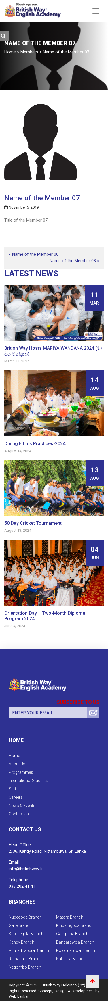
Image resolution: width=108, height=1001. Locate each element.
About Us (17, 764)
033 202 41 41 (22, 886)
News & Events (22, 805)
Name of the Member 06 (35, 254)
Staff (13, 789)
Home (14, 755)
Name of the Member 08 (73, 260)
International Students (28, 780)
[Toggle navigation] (96, 10)
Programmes (21, 772)
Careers (16, 797)
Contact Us (19, 814)
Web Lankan (19, 996)
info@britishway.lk (26, 868)
